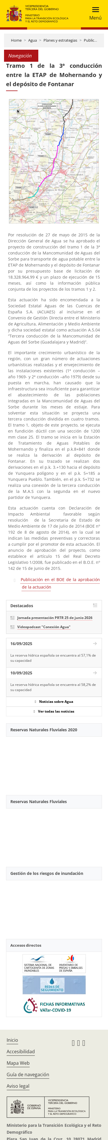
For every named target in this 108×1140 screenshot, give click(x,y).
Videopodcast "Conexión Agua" (44, 626)
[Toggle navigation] (94, 13)
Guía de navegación (28, 1074)
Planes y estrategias (60, 40)
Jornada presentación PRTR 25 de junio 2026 (54, 617)
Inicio (12, 1040)
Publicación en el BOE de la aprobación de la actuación (60, 583)
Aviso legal (18, 1086)
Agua (32, 40)
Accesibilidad (21, 1051)
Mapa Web (18, 1063)
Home (16, 40)
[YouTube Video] (54, 763)
